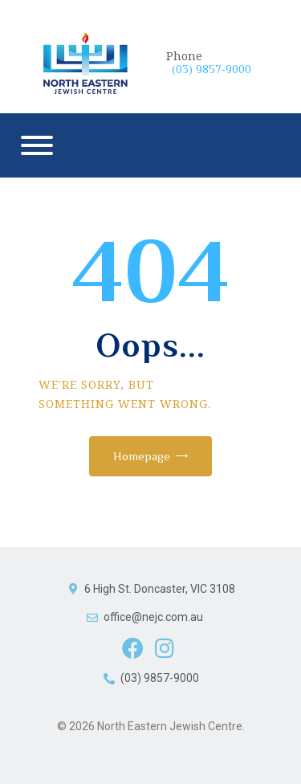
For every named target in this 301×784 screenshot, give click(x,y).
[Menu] (37, 145)
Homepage (141, 456)
